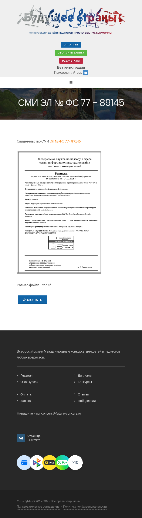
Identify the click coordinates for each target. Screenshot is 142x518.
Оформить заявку (71, 52)
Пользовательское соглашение (38, 506)
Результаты (71, 60)
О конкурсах (29, 382)
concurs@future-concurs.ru (61, 413)
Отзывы (83, 394)
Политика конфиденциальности (85, 506)
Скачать (33, 299)
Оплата (25, 394)
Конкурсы (85, 382)
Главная (26, 375)
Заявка (25, 400)
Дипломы (85, 375)
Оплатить (71, 44)
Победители (87, 400)
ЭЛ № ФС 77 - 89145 (65, 141)
